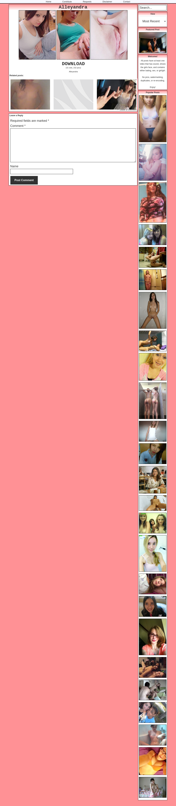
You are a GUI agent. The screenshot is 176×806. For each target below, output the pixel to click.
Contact (126, 2)
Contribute (67, 2)
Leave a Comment (128, 110)
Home (48, 2)
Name (14, 166)
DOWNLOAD (73, 63)
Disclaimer (107, 2)
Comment (18, 126)
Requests (87, 2)
